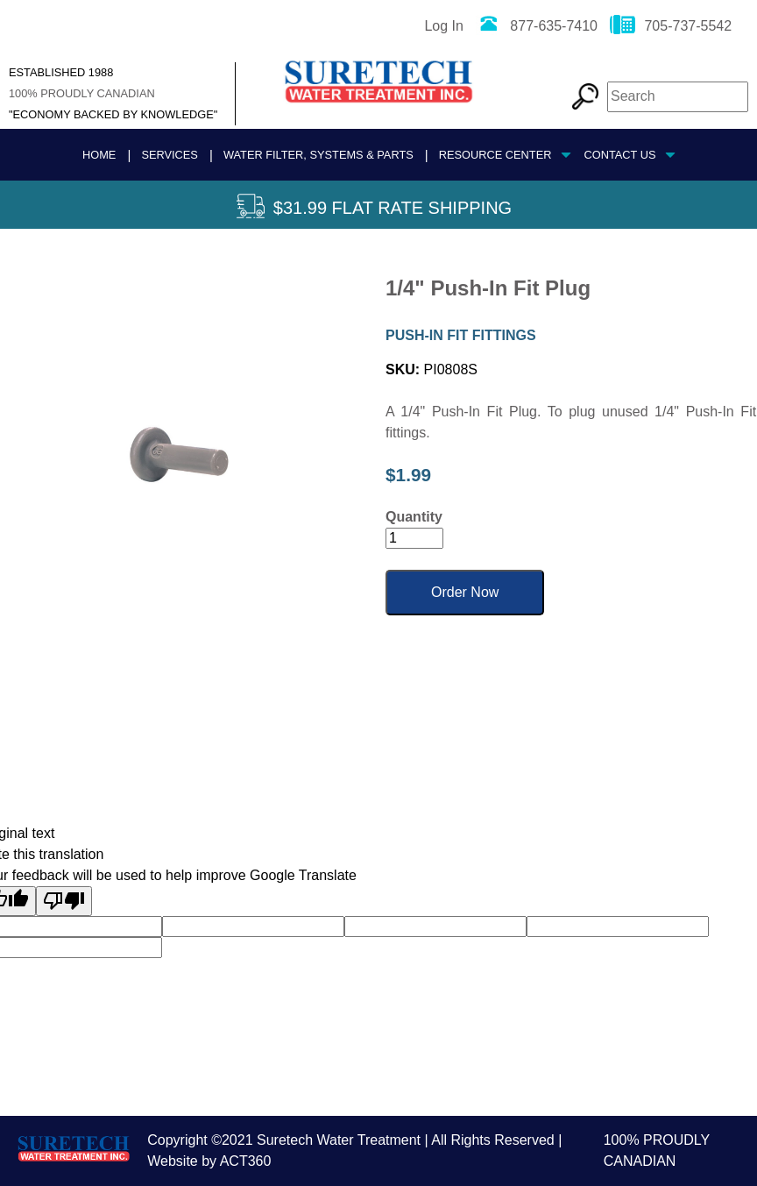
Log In (443, 25)
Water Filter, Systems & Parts (318, 154)
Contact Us (619, 154)
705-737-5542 (671, 25)
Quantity (414, 516)
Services (169, 154)
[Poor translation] (64, 901)
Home (99, 154)
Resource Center (495, 154)
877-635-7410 (537, 25)
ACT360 (246, 1161)
